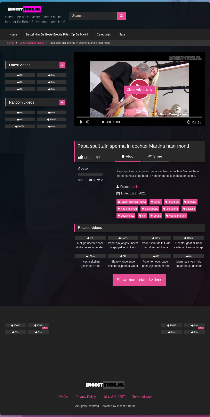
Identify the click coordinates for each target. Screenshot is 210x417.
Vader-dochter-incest (31, 42)
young (156, 215)
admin (134, 187)
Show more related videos (139, 280)
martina (190, 201)
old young (170, 208)
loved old (172, 201)
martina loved (127, 208)
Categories (104, 34)
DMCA (63, 397)
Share (155, 156)
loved (155, 201)
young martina (176, 215)
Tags (123, 34)
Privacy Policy (85, 397)
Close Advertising (139, 89)
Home (13, 34)
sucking (189, 208)
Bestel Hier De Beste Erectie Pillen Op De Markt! (57, 34)
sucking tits (126, 215)
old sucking (150, 208)
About (128, 156)
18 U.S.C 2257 (114, 397)
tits (142, 215)
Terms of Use (142, 397)
